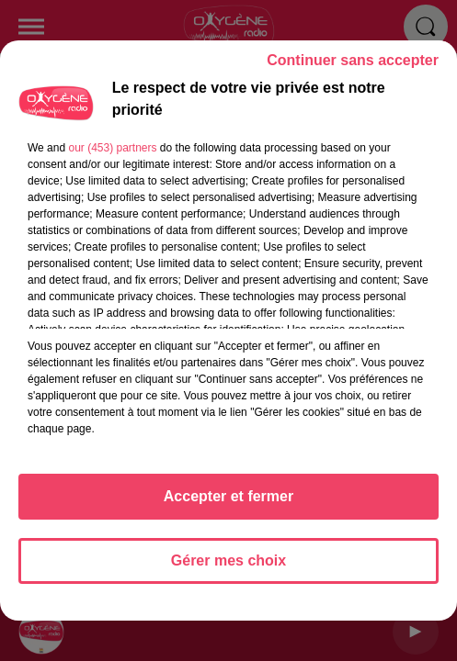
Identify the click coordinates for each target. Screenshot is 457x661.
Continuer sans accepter (353, 68)
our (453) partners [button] (112, 156)
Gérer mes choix (228, 569)
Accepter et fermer (228, 504)
